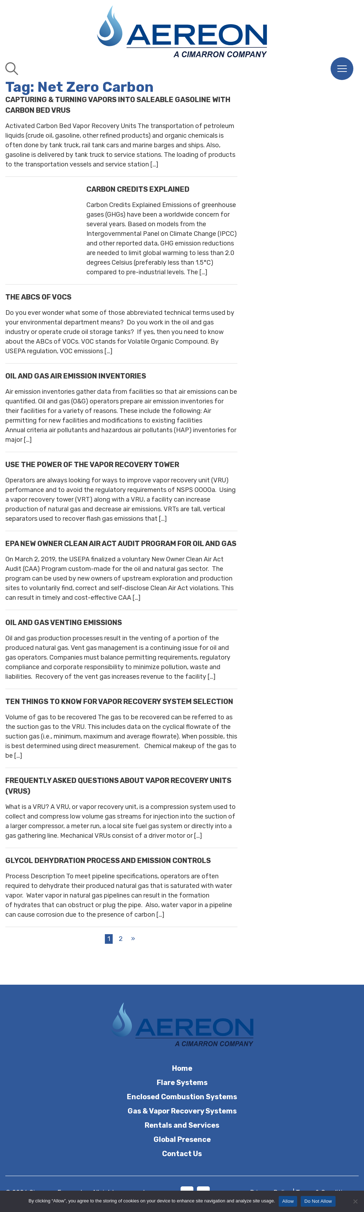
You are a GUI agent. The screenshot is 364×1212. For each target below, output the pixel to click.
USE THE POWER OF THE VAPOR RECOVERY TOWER (92, 464)
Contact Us (182, 1153)
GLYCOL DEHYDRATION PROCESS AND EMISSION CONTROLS (108, 860)
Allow (288, 1201)
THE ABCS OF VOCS (38, 297)
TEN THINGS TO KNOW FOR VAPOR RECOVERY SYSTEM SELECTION (119, 701)
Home (182, 1068)
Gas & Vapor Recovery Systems (182, 1111)
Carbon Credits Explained (137, 189)
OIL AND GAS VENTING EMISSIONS (63, 622)
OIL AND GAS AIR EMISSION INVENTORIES (75, 376)
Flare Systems (182, 1082)
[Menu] (342, 68)
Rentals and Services (182, 1125)
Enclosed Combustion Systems (182, 1096)
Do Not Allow (318, 1201)
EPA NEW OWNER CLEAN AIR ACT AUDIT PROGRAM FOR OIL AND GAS (120, 543)
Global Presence (182, 1139)
